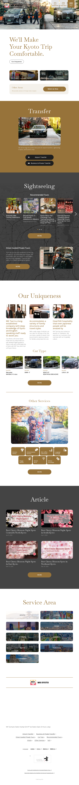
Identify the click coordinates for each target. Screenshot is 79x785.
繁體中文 (52, 749)
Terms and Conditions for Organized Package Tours (38, 770)
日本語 (32, 749)
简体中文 (45, 749)
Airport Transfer (29, 734)
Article (30, 740)
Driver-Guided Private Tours (26, 737)
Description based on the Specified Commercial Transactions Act (39, 773)
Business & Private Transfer (46, 734)
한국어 (38, 749)
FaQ (50, 740)
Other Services (40, 740)
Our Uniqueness (16, 62)
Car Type (41, 737)
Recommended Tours (55, 737)
